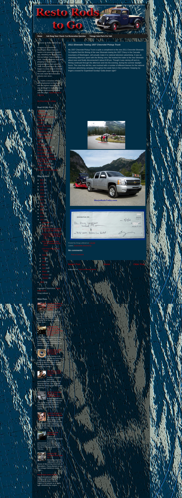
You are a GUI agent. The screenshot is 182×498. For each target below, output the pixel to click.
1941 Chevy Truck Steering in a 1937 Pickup (54, 373)
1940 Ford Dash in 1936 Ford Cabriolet (54, 414)
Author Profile (42, 114)
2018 (42, 196)
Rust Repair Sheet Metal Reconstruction (46, 160)
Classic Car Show (44, 126)
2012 (42, 213)
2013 (42, 210)
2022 (42, 183)
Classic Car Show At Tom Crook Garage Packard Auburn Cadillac (54, 307)
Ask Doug (41, 111)
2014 (42, 206)
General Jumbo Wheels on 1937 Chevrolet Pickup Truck (52, 236)
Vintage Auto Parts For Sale (101, 36)
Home (39, 36)
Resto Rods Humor (44, 147)
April (44, 268)
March (44, 271)
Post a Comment (77, 255)
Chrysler (40, 123)
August (45, 255)
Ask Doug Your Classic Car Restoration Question (66, 36)
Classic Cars (42, 129)
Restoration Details (44, 153)
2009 (42, 282)
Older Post (139, 264)
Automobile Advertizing (82, 246)
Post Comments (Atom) (87, 269)
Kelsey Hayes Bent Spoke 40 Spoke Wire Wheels (51, 230)
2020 (42, 190)
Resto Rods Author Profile (47, 475)
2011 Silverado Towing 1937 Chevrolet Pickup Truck (51, 243)
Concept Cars (42, 132)
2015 (42, 203)
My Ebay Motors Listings (46, 101)
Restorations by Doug (45, 156)
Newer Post (74, 264)
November (46, 226)
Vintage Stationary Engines (47, 170)
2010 (42, 220)
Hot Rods (41, 144)
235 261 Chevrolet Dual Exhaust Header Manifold (54, 394)
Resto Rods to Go (44, 150)
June (44, 261)
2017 (42, 200)
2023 (42, 180)
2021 (42, 187)
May (44, 265)
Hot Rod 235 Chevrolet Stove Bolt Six (55, 456)
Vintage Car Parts (44, 167)
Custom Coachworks (45, 135)
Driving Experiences (45, 138)
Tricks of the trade (44, 164)
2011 (42, 216)
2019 (42, 193)
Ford (39, 141)
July (44, 258)
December (46, 222)
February (45, 275)
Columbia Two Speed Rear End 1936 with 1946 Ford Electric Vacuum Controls (55, 331)
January (45, 278)
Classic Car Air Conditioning (52, 433)
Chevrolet (41, 120)
